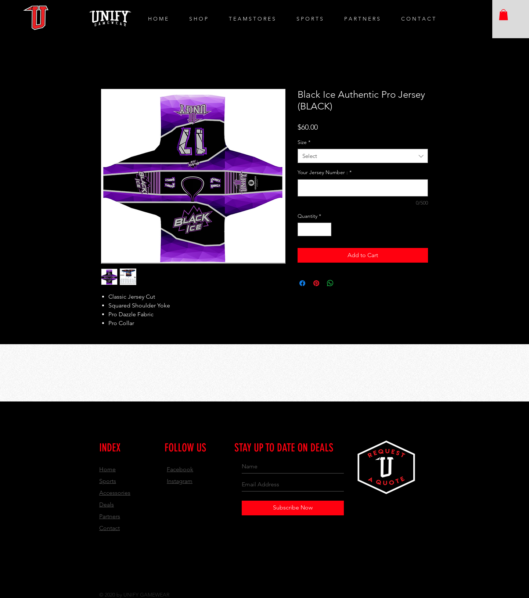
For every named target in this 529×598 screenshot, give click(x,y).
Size (304, 142)
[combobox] (363, 156)
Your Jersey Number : (325, 172)
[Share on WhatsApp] (330, 283)
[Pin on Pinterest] (316, 283)
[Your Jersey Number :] (363, 188)
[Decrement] (303, 229)
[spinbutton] (314, 229)
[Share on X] (344, 283)
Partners (109, 516)
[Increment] (325, 229)
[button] (503, 14)
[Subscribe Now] (293, 508)
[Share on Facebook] (302, 283)
